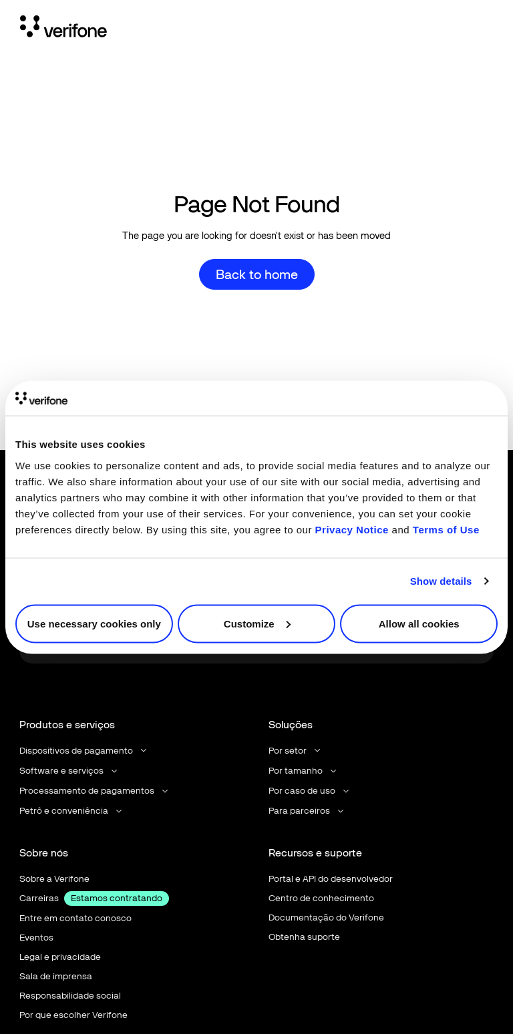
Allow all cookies (419, 623)
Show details (441, 581)
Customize (257, 623)
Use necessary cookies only (94, 623)
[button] (84, 751)
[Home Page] (63, 28)
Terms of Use (446, 529)
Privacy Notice (352, 529)
